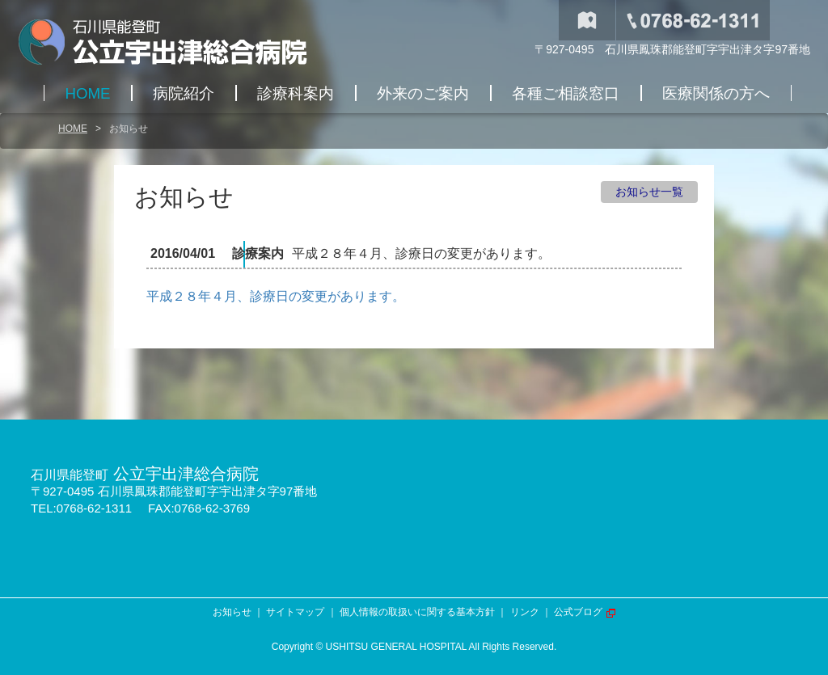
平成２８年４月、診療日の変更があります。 (275, 296)
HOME (72, 128)
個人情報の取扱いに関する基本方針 (417, 612)
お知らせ (232, 612)
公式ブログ (578, 612)
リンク (524, 612)
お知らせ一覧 (649, 191)
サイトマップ (295, 612)
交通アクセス (587, 20)
